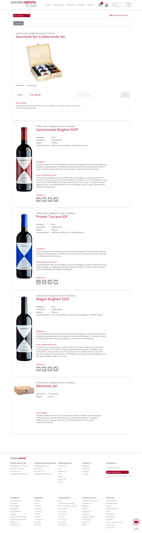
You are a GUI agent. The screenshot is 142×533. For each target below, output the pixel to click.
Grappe (13, 514)
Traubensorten (89, 497)
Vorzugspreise (16, 501)
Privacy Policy (109, 476)
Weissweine (14, 506)
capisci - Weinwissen (114, 522)
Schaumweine (15, 511)
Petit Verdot (98, 315)
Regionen (38, 497)
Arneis (84, 525)
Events (90, 4)
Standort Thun (111, 501)
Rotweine (14, 503)
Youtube (85, 474)
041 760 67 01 (39, 471)
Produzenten (59, 4)
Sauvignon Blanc (88, 517)
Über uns (71, 4)
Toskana (37, 509)
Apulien (37, 501)
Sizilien (37, 514)
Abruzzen (38, 525)
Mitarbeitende (111, 509)
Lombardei (38, 519)
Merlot (57, 232)
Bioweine (13, 522)
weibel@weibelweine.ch (19, 474)
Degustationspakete (18, 519)
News (108, 511)
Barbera (85, 506)
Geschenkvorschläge (18, 517)
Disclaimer (110, 527)
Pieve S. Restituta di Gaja (67, 506)
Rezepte (109, 519)
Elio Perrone (63, 525)
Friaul (36, 503)
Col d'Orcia (62, 511)
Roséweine (14, 509)
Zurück (19, 23)
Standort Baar (111, 503)
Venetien (37, 522)
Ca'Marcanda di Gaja (66, 503)
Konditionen (111, 517)
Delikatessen (15, 525)
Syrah (67, 232)
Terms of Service (119, 476)
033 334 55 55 (15, 471)
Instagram (86, 466)
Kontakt (81, 4)
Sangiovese (79, 232)
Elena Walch (63, 509)
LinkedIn (85, 471)
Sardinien (38, 511)
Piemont (37, 506)
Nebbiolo (85, 514)
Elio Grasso (62, 519)
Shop (48, 4)
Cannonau (86, 522)
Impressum (110, 525)
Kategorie (14, 497)
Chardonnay (87, 503)
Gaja (60, 501)
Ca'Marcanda (31, 85)
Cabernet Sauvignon (63, 145)
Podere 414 (62, 514)
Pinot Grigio (87, 519)
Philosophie (110, 514)
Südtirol (37, 517)
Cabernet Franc (82, 145)
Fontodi (61, 517)
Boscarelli (62, 522)
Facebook (86, 469)
